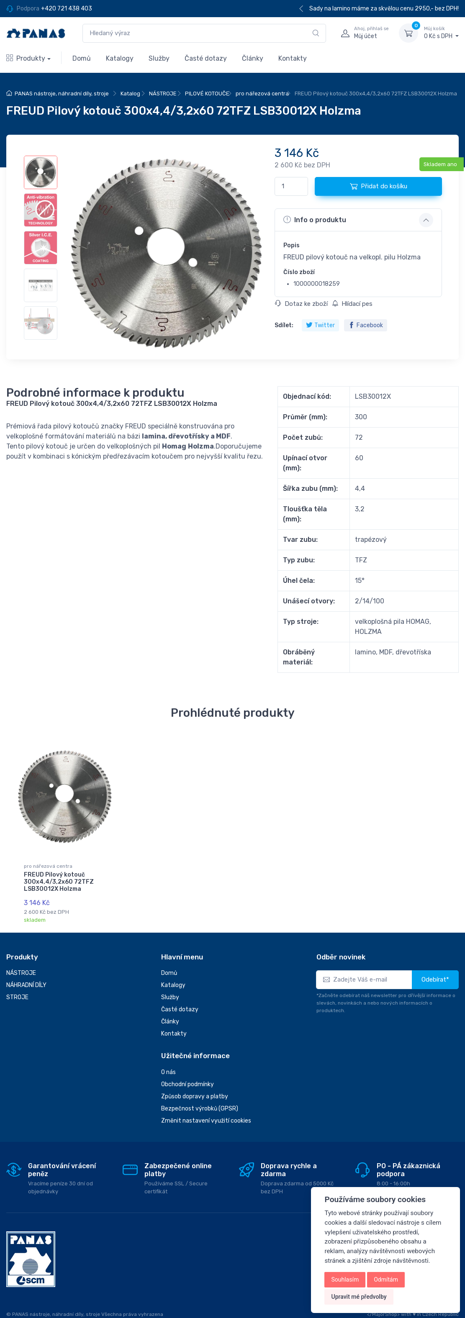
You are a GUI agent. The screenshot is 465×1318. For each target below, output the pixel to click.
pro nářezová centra (262, 93)
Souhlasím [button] (345, 1279)
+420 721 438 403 (66, 8)
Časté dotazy (206, 58)
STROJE (17, 992)
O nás (168, 1067)
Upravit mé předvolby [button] (358, 1296)
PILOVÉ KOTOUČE (207, 93)
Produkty (25, 58)
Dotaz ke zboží (301, 304)
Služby (159, 58)
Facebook (365, 325)
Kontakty (292, 58)
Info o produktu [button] (314, 219)
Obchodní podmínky (187, 1079)
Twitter (320, 325)
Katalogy (120, 58)
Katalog (130, 93)
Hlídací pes (352, 304)
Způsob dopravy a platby (194, 1091)
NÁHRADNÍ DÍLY (26, 980)
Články (252, 58)
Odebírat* (435, 974)
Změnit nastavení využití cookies (206, 1115)
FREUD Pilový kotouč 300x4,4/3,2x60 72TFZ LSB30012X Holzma (59, 881)
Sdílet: (284, 325)
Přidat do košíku (378, 186)
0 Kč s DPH (441, 33)
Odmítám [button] (386, 1279)
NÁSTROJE (163, 93)
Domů (81, 58)
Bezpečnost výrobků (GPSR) (199, 1103)
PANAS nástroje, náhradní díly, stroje (62, 93)
